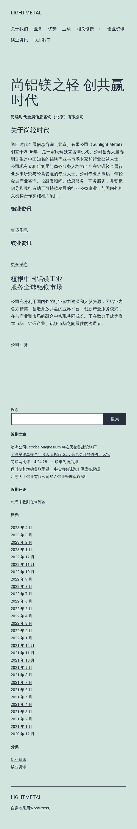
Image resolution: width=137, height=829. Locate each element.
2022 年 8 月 (21, 586)
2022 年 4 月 (21, 616)
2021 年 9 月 (21, 667)
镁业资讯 (19, 39)
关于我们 (19, 28)
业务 (38, 28)
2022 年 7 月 (21, 594)
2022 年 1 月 (21, 638)
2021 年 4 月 (21, 704)
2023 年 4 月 (21, 527)
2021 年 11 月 (22, 653)
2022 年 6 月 (21, 601)
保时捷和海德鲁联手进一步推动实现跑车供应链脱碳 (55, 469)
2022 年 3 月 (21, 623)
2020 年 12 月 (22, 734)
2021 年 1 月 (21, 726)
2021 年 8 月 (21, 675)
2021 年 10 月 (22, 660)
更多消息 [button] (19, 230)
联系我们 (42, 39)
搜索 (15, 409)
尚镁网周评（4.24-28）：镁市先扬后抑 (44, 461)
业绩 (66, 28)
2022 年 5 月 (21, 608)
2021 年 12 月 (22, 645)
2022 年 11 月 (22, 564)
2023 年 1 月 (21, 549)
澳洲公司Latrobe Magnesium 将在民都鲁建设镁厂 (54, 447)
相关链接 (85, 28)
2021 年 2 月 (21, 719)
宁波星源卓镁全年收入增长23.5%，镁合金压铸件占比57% (60, 454)
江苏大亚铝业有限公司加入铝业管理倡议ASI (48, 476)
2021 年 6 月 (21, 689)
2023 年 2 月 (21, 542)
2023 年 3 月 (21, 535)
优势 (52, 28)
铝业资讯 (116, 28)
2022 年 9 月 (21, 579)
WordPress (39, 808)
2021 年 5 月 (21, 697)
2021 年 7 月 (21, 682)
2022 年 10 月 (22, 572)
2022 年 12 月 (22, 557)
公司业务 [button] (19, 344)
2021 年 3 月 (21, 711)
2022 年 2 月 (21, 630)
